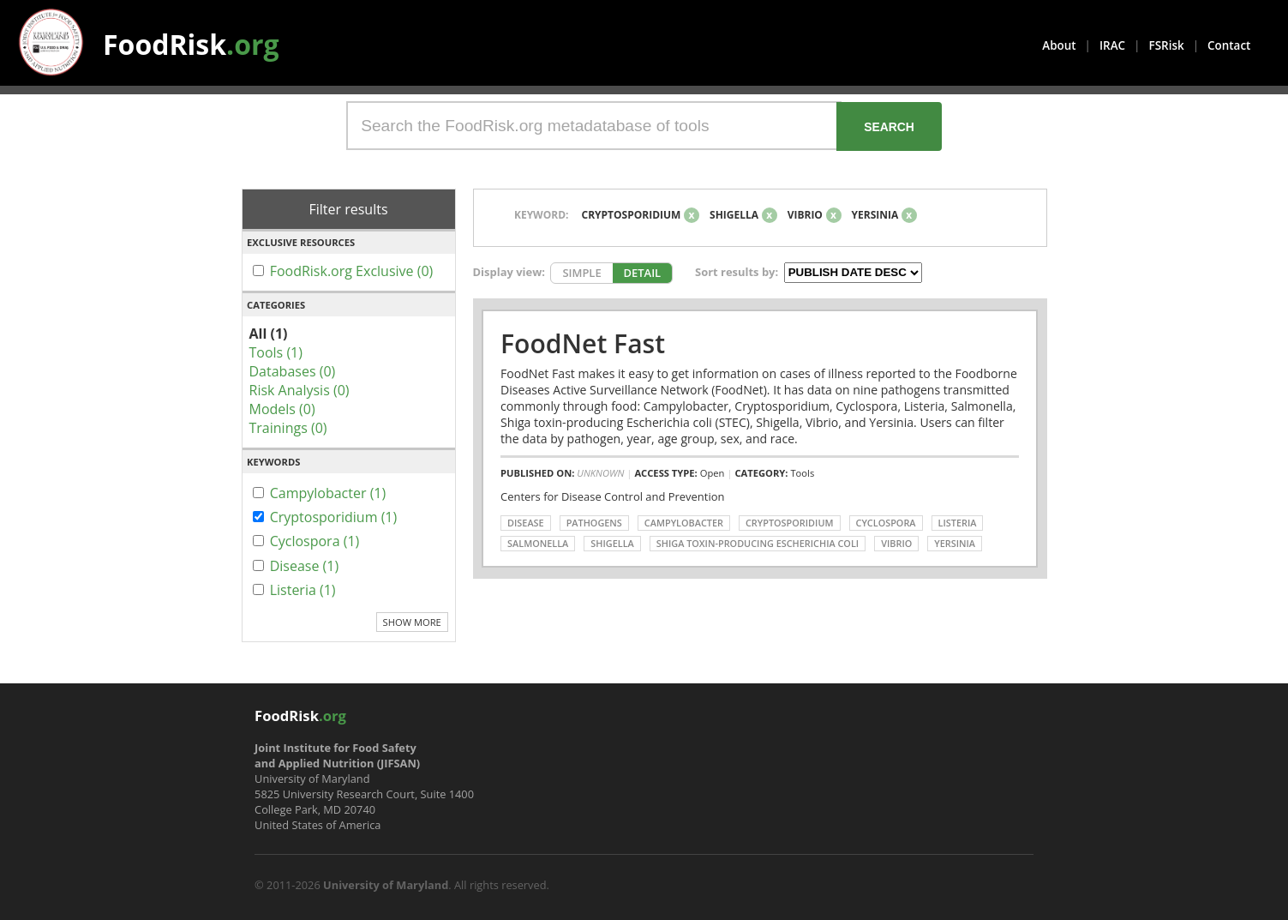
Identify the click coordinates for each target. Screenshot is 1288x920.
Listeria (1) (303, 589)
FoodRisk (191, 44)
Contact (1228, 45)
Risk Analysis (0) (299, 390)
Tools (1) (276, 352)
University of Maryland (385, 885)
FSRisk (1166, 45)
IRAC (1112, 45)
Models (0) (282, 409)
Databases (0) (292, 371)
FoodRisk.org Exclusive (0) (352, 271)
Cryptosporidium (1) (334, 517)
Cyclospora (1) (315, 541)
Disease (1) (304, 565)
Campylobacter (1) (328, 493)
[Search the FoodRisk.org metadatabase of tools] (594, 125)
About (1058, 45)
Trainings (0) (288, 427)
